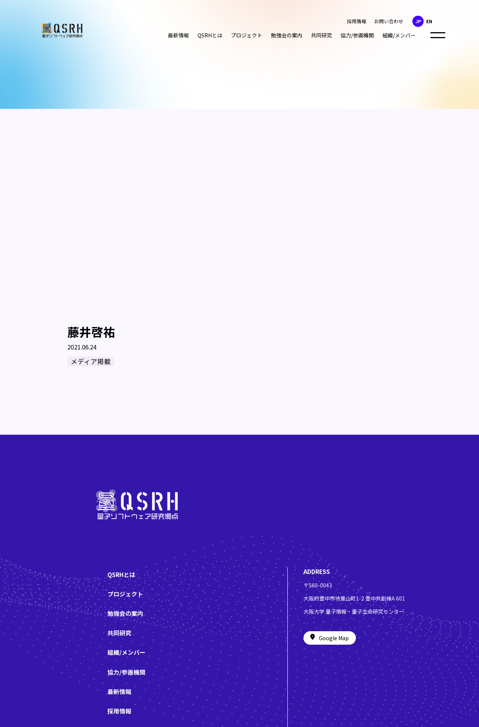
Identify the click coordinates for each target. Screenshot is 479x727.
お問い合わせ (388, 21)
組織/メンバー (399, 35)
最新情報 (178, 35)
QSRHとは (210, 35)
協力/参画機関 (357, 35)
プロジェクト (246, 35)
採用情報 (356, 21)
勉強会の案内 (286, 35)
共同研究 (321, 35)
